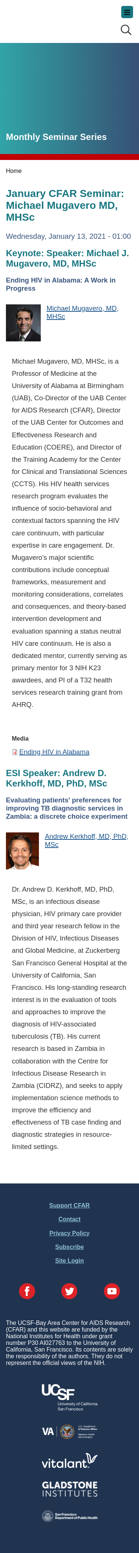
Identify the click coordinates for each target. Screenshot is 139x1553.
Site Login (69, 1261)
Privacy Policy (69, 1233)
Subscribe (69, 1247)
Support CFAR (69, 1205)
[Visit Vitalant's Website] (69, 1466)
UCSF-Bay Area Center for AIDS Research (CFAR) (43, 18)
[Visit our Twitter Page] (69, 1292)
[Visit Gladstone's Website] (69, 1495)
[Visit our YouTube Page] (112, 1292)
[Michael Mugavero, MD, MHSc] (23, 323)
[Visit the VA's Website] (69, 1438)
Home (14, 171)
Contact (70, 1219)
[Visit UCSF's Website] (69, 1408)
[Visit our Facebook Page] (27, 1292)
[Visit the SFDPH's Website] (69, 1520)
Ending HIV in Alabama (54, 752)
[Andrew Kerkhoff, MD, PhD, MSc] (22, 851)
